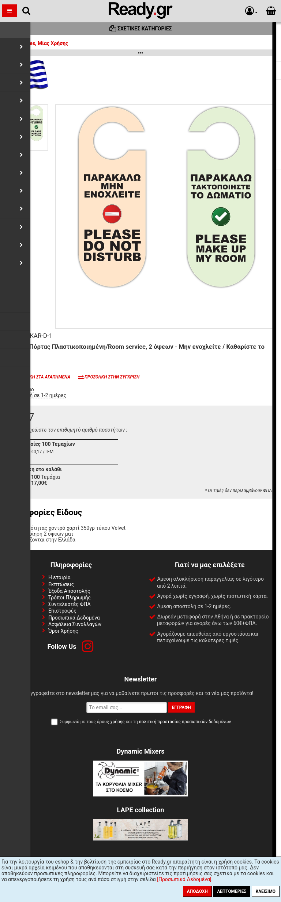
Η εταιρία (59, 577)
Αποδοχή (197, 891)
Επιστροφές (62, 611)
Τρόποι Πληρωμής (69, 597)
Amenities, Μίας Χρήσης (36, 43)
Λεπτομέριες (231, 891)
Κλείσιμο (266, 891)
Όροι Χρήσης (63, 631)
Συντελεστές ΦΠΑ (69, 604)
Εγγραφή (181, 707)
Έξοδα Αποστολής (69, 591)
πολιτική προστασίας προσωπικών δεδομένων (185, 721)
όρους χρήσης (111, 721)
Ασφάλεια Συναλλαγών (74, 624)
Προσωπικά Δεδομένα (74, 618)
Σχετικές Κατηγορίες (140, 29)
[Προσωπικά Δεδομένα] (184, 879)
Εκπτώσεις (61, 584)
